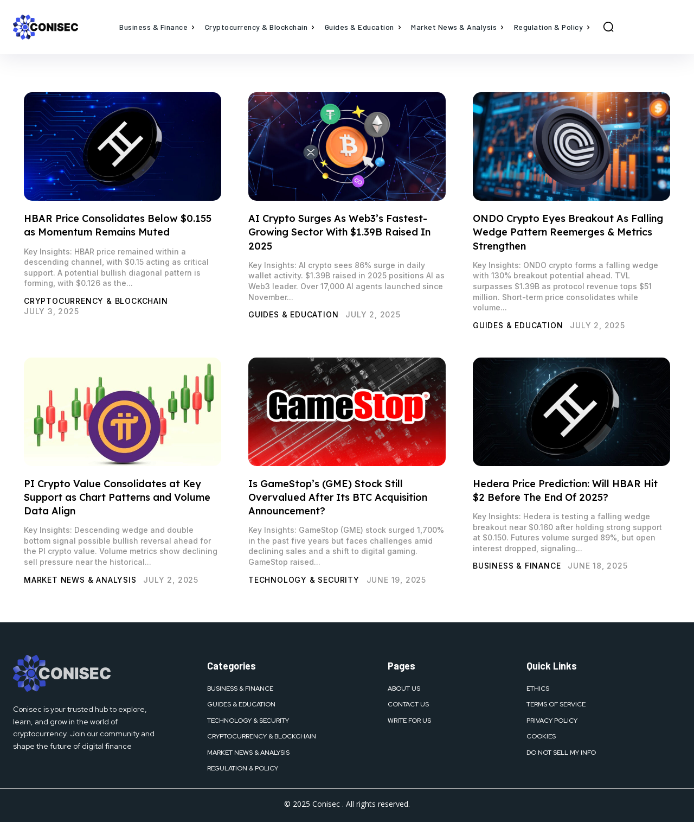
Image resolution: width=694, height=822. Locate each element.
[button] (608, 27)
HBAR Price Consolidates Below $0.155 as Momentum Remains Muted (117, 225)
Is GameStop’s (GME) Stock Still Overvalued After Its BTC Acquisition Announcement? (337, 497)
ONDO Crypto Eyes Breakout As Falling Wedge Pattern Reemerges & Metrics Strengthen (568, 232)
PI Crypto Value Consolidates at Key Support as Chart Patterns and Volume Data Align (117, 497)
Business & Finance (517, 565)
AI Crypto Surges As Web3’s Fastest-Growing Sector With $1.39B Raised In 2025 (339, 232)
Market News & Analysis (80, 579)
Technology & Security (303, 579)
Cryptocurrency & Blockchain (96, 300)
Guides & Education (293, 314)
